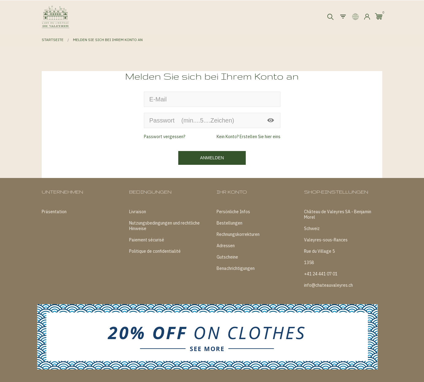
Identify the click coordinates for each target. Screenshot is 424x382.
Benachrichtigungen (236, 268)
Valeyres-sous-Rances (326, 240)
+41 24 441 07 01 (320, 274)
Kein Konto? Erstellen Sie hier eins (248, 136)
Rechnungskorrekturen (238, 234)
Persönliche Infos (233, 211)
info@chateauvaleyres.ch (328, 285)
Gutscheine (227, 257)
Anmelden (212, 157)
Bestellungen (229, 223)
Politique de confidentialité (155, 251)
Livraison (137, 211)
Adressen (226, 245)
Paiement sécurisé (146, 240)
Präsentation (54, 211)
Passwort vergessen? (164, 136)
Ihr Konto (232, 192)
